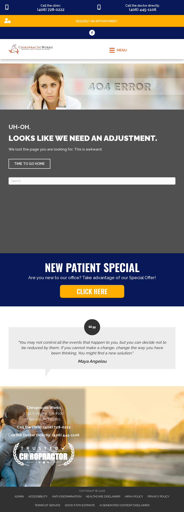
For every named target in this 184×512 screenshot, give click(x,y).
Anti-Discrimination (66, 496)
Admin (19, 496)
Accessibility (38, 496)
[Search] (92, 181)
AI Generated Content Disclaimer (124, 505)
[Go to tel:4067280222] (46, 7)
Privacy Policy (158, 496)
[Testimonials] (92, 344)
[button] (29, 164)
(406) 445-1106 (65, 435)
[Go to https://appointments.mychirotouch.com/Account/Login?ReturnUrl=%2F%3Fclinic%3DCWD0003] (92, 21)
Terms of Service (47, 505)
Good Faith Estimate (80, 505)
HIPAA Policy (134, 496)
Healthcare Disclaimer (103, 496)
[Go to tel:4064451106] (138, 7)
